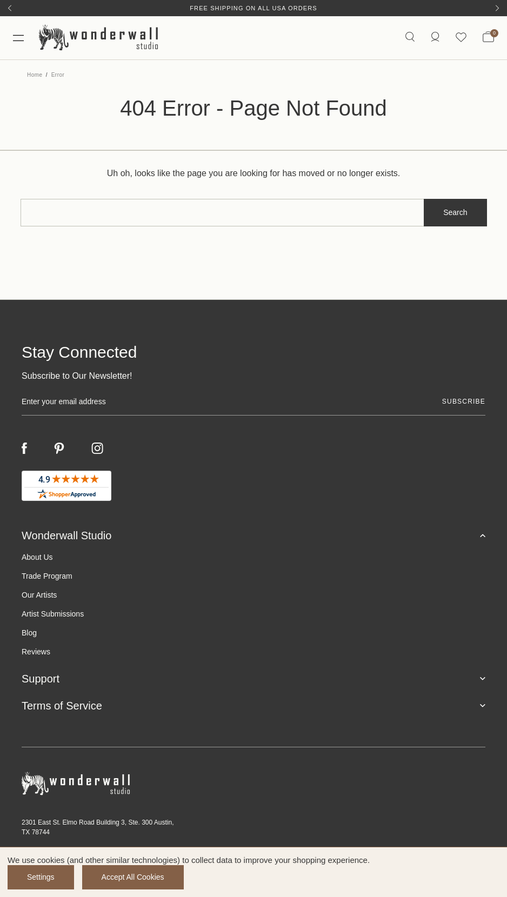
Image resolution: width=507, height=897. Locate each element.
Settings (41, 877)
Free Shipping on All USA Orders (253, 8)
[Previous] (10, 8)
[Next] (497, 8)
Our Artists (39, 595)
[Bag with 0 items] (488, 38)
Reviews (36, 651)
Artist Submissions (53, 614)
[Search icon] (410, 37)
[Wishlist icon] (461, 37)
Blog (29, 632)
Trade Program (47, 576)
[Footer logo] (253, 784)
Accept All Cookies (133, 877)
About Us (37, 557)
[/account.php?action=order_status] (435, 37)
